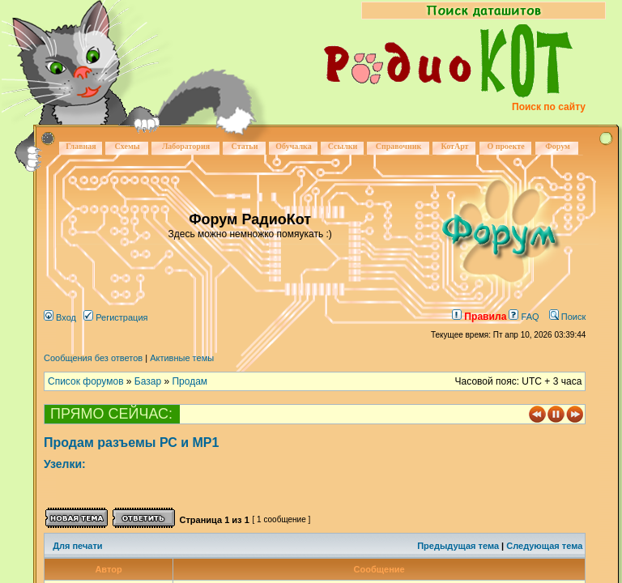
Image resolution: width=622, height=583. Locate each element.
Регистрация (115, 317)
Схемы (126, 146)
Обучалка (293, 146)
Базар (147, 381)
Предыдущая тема (458, 546)
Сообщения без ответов (93, 358)
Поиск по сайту (549, 107)
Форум (557, 146)
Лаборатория (186, 146)
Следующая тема (544, 546)
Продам (189, 381)
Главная (81, 146)
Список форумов (86, 381)
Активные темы (182, 358)
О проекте (505, 146)
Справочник (399, 146)
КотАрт (454, 146)
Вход (60, 317)
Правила (479, 316)
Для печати (77, 546)
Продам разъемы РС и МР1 (131, 442)
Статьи (245, 146)
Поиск (567, 316)
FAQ (524, 316)
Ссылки (343, 146)
